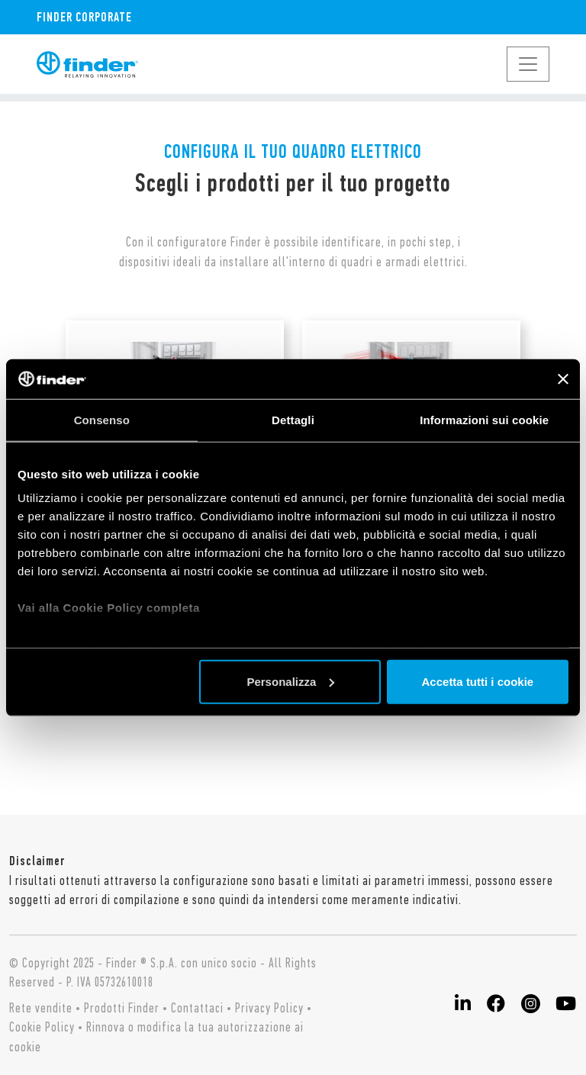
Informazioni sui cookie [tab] (484, 420)
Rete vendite (40, 1007)
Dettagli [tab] (293, 420)
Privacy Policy (269, 1007)
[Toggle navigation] (528, 64)
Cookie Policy (42, 1027)
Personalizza (290, 681)
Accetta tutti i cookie (478, 681)
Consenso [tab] (102, 420)
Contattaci (197, 1007)
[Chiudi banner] (563, 378)
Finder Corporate (84, 16)
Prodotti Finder (121, 1007)
